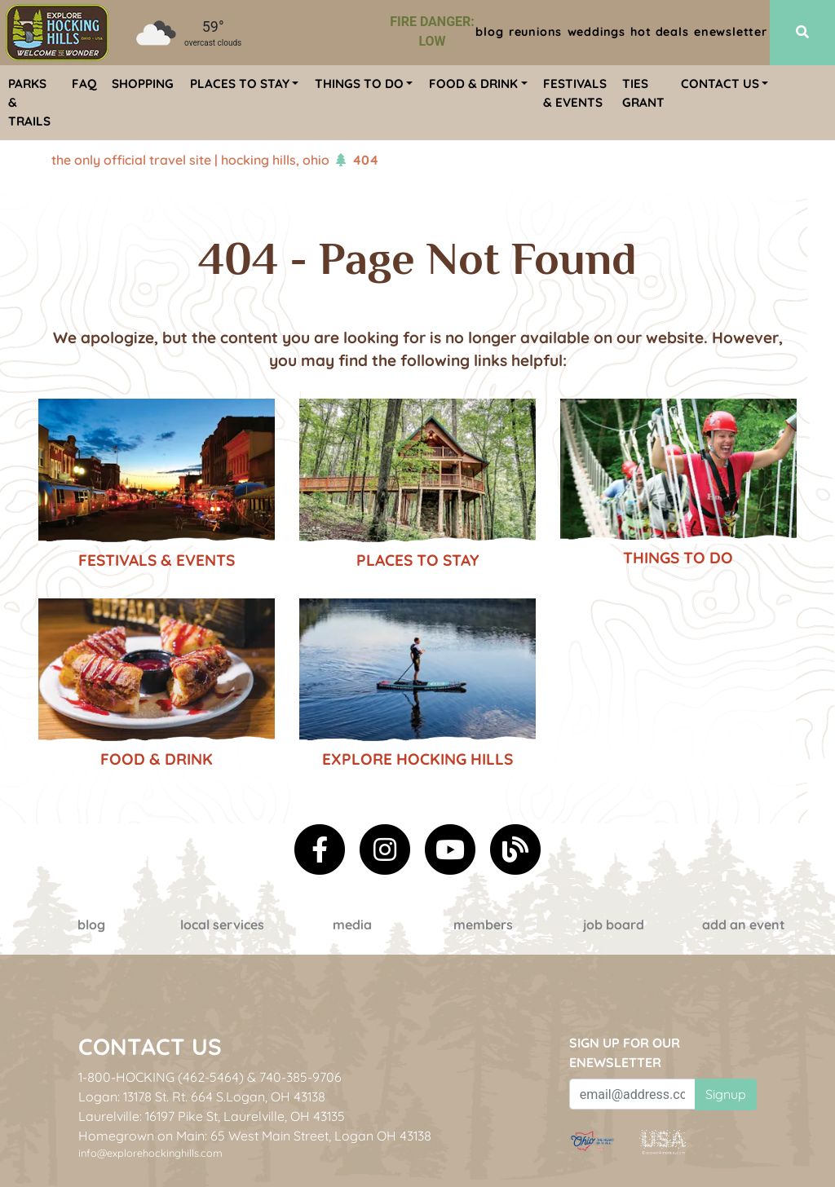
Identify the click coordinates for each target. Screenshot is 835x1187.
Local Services (222, 924)
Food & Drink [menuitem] (473, 83)
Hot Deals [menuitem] (659, 31)
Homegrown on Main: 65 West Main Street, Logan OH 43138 (254, 1135)
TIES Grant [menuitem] (643, 93)
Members (483, 924)
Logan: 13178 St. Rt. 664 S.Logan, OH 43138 (201, 1096)
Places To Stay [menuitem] (239, 83)
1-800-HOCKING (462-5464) (161, 1077)
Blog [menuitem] (489, 31)
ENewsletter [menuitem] (730, 31)
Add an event (743, 924)
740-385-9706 (300, 1077)
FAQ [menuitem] (84, 83)
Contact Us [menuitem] (720, 83)
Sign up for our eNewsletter (624, 1052)
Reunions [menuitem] (535, 31)
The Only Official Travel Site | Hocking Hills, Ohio (190, 160)
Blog (91, 924)
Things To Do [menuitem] (359, 83)
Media (352, 924)
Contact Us (150, 1046)
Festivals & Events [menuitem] (575, 93)
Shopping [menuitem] (143, 83)
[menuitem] (57, 32)
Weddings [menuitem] (596, 31)
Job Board (613, 924)
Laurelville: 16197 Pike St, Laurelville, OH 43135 (211, 1116)
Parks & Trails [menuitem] (29, 102)
